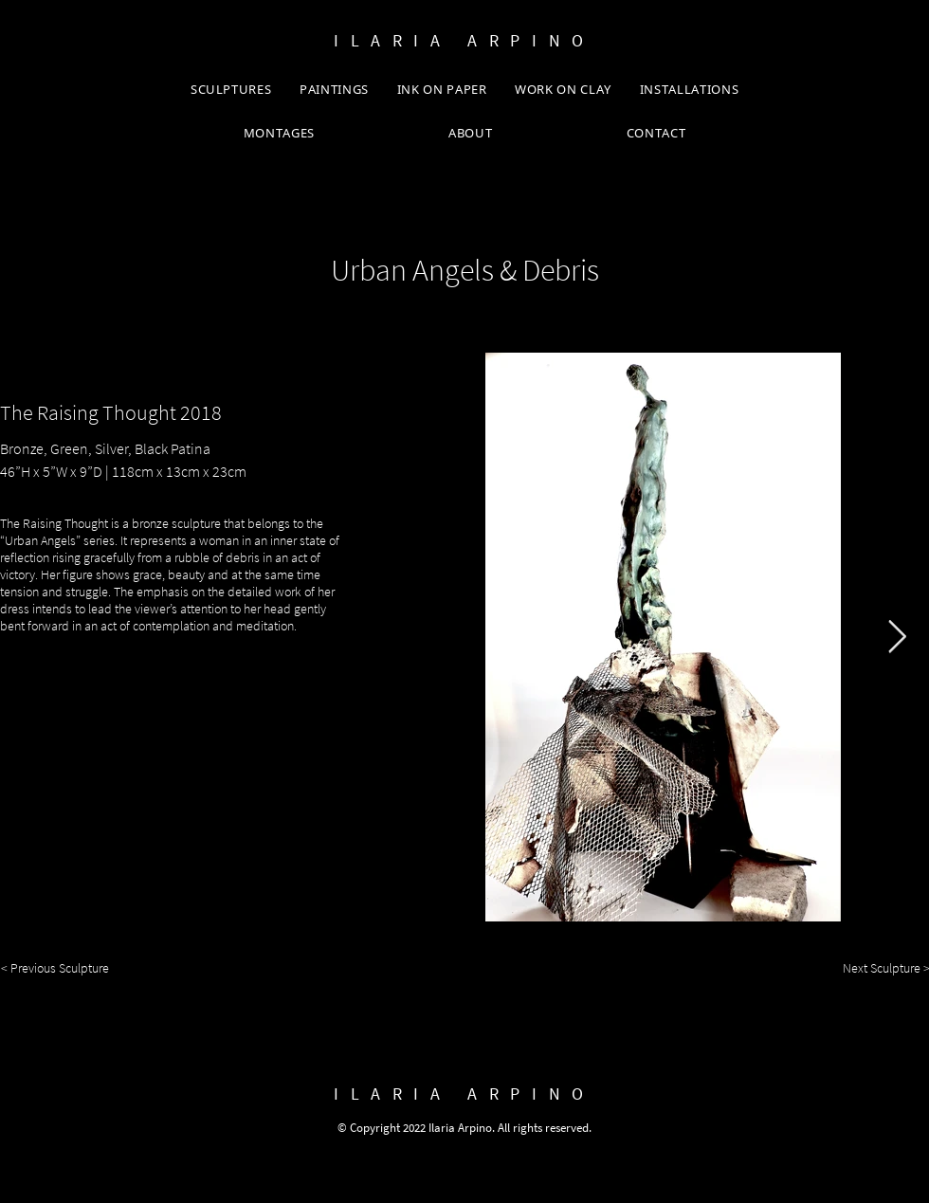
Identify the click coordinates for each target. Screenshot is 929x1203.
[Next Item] (896, 636)
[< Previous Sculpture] (63, 969)
